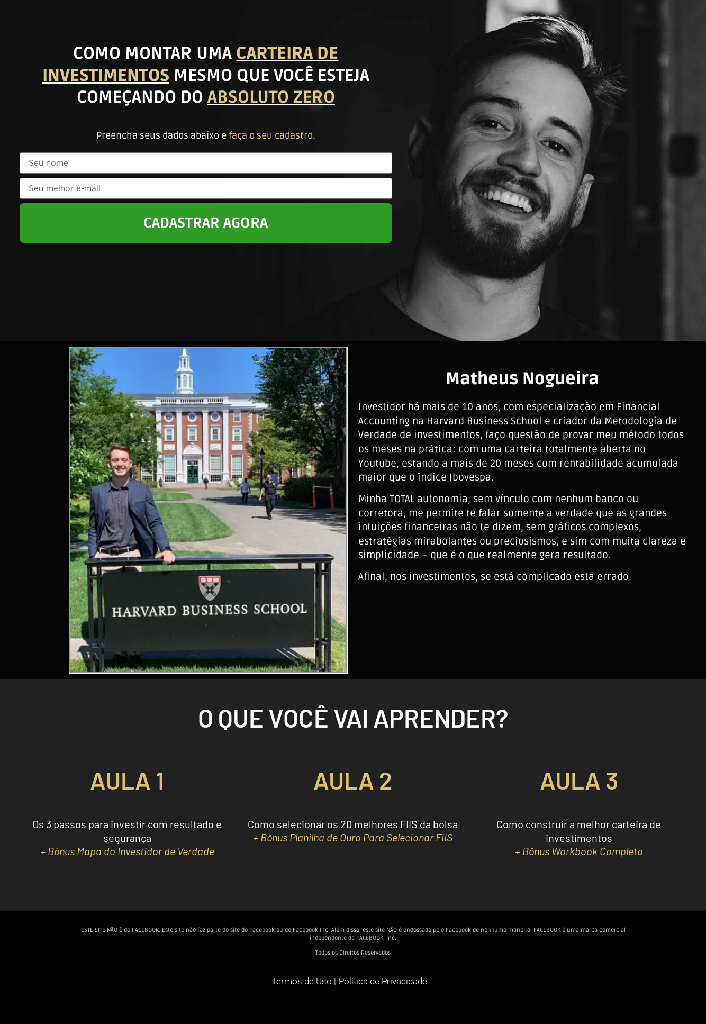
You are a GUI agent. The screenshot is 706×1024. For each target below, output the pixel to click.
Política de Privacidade (383, 981)
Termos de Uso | (303, 981)
